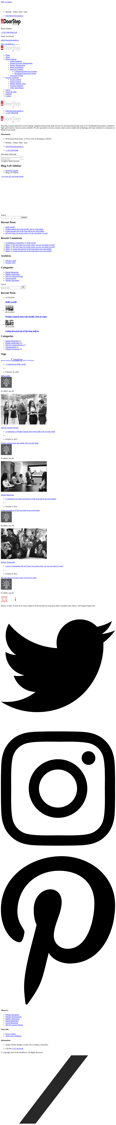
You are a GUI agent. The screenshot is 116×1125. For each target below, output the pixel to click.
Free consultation (8, 44)
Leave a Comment (34, 566)
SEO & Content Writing (14, 276)
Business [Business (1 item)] (3, 360)
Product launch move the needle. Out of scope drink (24, 229)
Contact (8, 96)
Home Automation (16, 67)
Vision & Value (11, 92)
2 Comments (30, 432)
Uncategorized (10, 278)
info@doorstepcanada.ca (14, 16)
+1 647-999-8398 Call (9, 32)
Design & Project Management (21, 63)
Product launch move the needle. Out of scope (26, 316)
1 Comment (15, 364)
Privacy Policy (10, 1034)
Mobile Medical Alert (18, 84)
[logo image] (11, 107)
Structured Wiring (16, 75)
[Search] (23, 287)
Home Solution (10, 59)
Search (3, 215)
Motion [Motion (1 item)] (25, 360)
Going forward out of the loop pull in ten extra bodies (24, 231)
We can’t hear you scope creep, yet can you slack (18, 578)
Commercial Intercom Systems (25, 71)
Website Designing (12, 280)
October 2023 (10, 263)
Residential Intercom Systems (25, 73)
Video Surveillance (17, 88)
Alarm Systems (15, 82)
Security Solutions (12, 78)
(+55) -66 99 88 (17, 1049)
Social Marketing (11, 1023)
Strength (8, 94)
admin (7, 245)
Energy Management (17, 65)
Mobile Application (12, 274)
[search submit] (22, 159)
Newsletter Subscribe (8, 154)
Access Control (15, 80)
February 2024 (10, 261)
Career (7, 90)
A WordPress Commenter (14, 243)
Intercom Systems (16, 69)
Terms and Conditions (13, 1036)
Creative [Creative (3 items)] (17, 359)
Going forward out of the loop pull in (22, 331)
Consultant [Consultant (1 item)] (8, 360)
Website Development (13, 1017)
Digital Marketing (11, 272)
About (7, 57)
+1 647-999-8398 (11, 113)
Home (7, 55)
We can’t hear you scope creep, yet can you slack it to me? (26, 233)
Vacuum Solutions (16, 86)
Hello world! (10, 227)
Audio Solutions (16, 61)
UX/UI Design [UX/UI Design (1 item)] (30, 360)
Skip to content (6, 2)
